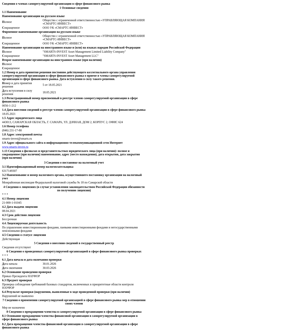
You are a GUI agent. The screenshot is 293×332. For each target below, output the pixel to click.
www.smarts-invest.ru (15, 146)
